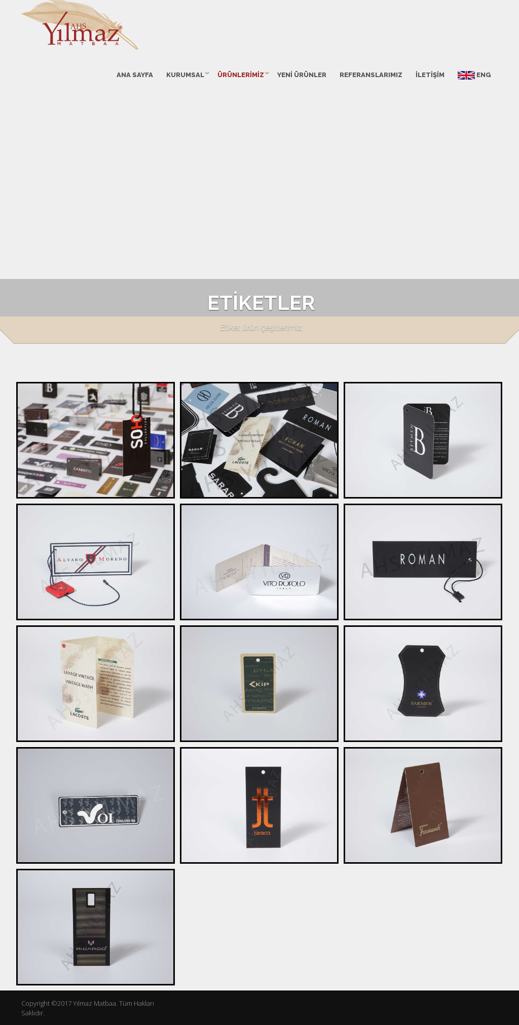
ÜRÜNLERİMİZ (240, 75)
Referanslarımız (371, 75)
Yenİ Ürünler (301, 75)
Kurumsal (185, 75)
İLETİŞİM (430, 75)
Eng (474, 75)
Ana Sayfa (135, 75)
